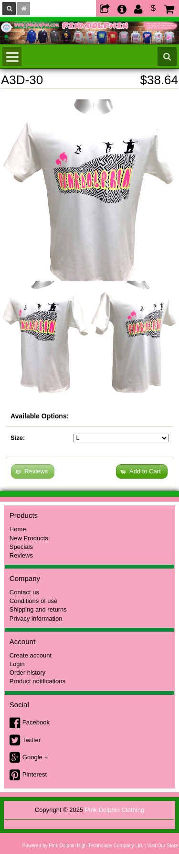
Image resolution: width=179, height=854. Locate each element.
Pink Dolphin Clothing (114, 809)
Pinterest (34, 774)
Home (18, 529)
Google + (35, 757)
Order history (27, 672)
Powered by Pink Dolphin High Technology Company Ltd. (82, 845)
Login (17, 664)
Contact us (24, 592)
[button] (142, 471)
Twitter (31, 740)
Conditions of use (33, 600)
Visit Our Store (162, 845)
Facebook (36, 722)
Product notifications (37, 681)
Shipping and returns (38, 609)
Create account (31, 655)
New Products (29, 538)
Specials (21, 546)
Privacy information (36, 618)
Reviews (21, 555)
